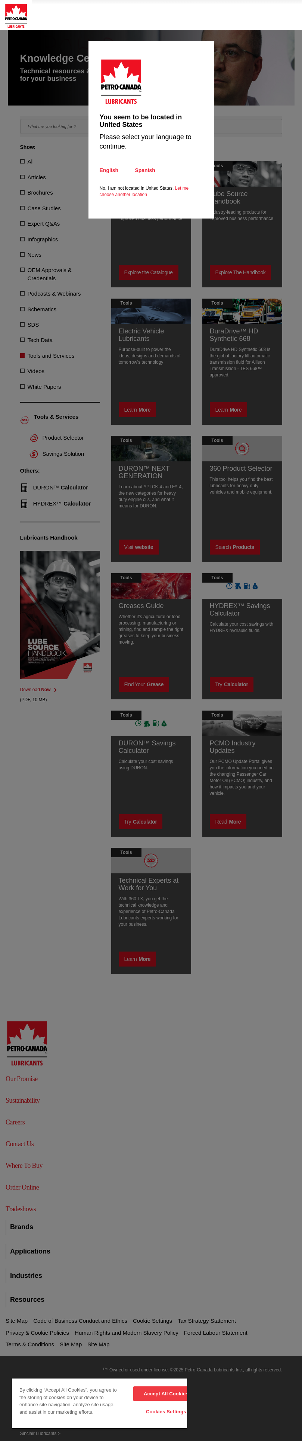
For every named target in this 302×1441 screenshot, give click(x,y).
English (109, 170)
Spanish (145, 170)
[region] (99, 1404)
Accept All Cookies (166, 1393)
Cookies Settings (166, 1411)
